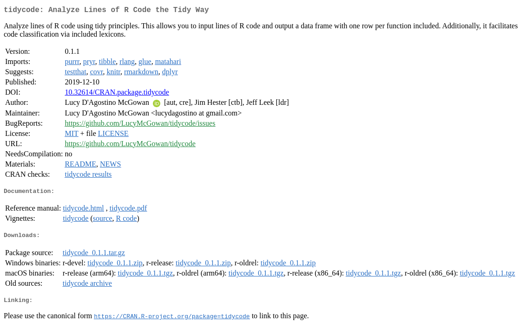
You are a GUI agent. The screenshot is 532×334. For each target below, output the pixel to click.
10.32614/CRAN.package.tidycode (117, 94)
